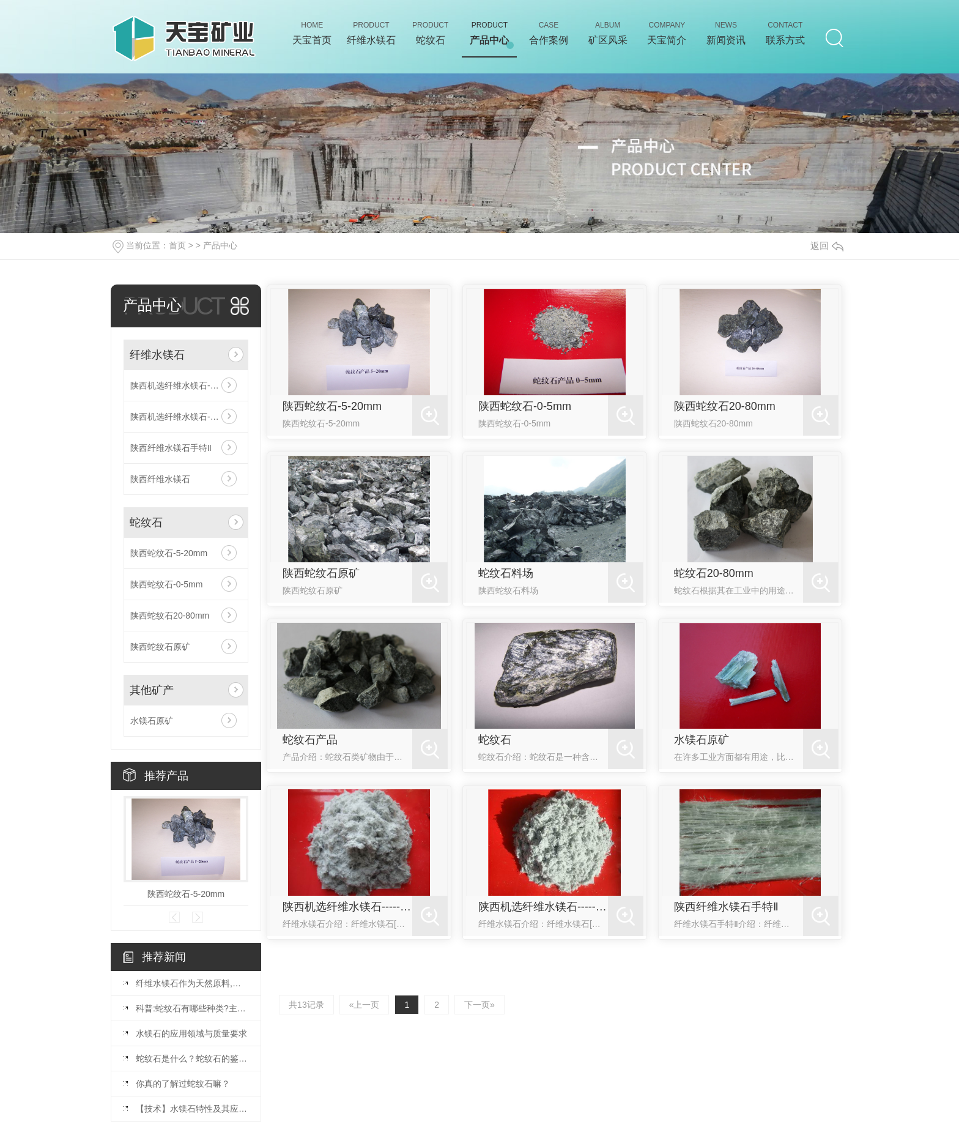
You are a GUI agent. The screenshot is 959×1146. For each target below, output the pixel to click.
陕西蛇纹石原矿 (160, 647)
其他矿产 (152, 690)
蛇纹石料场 (505, 573)
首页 (177, 245)
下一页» (479, 1005)
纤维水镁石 (157, 355)
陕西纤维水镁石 (160, 479)
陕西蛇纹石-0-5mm (166, 584)
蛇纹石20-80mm (714, 573)
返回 (826, 245)
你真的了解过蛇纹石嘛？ (183, 1083)
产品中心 (220, 245)
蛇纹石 (146, 522)
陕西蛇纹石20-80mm (169, 615)
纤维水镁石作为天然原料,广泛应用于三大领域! (192, 983)
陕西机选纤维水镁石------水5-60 (186, 417)
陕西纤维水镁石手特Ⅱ (171, 448)
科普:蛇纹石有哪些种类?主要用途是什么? (192, 1008)
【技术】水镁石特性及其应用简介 (192, 1109)
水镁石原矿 (151, 721)
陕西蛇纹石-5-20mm (168, 553)
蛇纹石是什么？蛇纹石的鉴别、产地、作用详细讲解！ (192, 1058)
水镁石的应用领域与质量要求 (191, 1033)
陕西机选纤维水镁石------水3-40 (186, 385)
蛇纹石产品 (310, 740)
